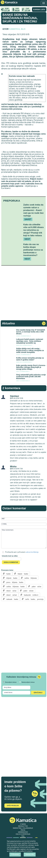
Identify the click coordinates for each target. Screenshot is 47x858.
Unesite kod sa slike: (10, 556)
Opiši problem (13, 805)
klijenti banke (11, 578)
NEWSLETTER (23, 826)
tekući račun (10, 590)
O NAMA (23, 824)
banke (8, 574)
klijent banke (22, 574)
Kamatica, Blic (17, 29)
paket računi (27, 590)
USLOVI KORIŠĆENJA (23, 834)
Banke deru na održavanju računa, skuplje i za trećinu (20, 18)
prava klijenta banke (14, 582)
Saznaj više (30, 854)
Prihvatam (15, 854)
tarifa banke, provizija (33, 599)
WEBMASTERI (23, 832)
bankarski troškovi (30, 595)
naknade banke (11, 599)
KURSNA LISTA (39, 9)
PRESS (23, 830)
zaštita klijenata (30, 578)
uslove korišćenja (32, 552)
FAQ (22, 836)
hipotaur (14, 396)
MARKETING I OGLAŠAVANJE (23, 828)
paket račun (35, 586)
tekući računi (11, 595)
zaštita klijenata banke (15, 586)
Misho (13, 466)
